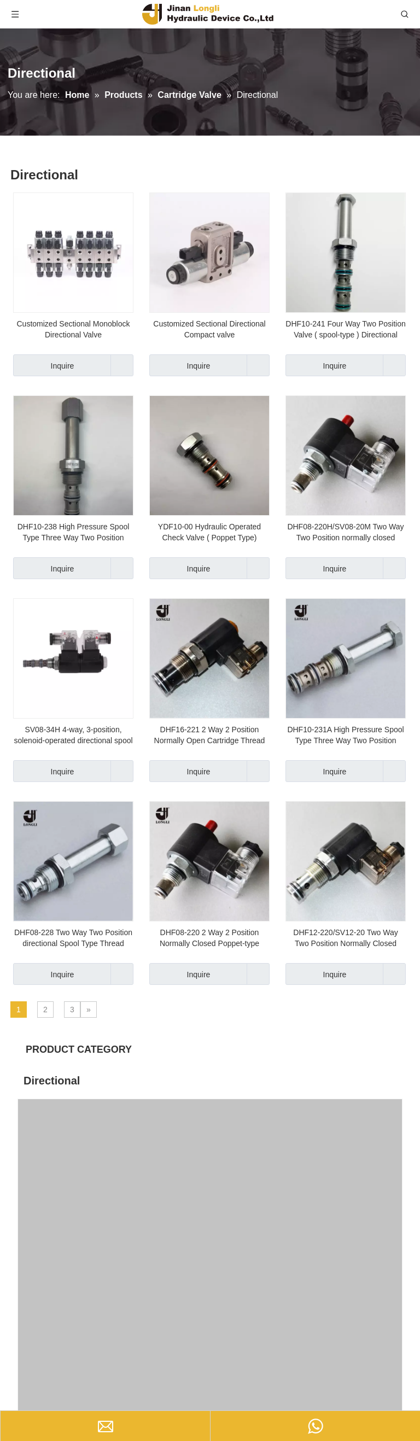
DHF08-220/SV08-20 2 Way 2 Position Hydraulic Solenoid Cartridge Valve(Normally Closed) (77, 1236)
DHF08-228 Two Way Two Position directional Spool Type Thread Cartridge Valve (73, 938)
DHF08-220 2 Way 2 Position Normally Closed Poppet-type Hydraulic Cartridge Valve (209, 938)
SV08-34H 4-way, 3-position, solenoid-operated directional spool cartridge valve (73, 735)
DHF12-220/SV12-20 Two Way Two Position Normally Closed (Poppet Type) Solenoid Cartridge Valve (345, 938)
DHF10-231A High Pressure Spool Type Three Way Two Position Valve (345, 735)
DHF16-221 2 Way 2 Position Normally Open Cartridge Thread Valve (209, 735)
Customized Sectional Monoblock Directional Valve (73, 329)
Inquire (43, 365)
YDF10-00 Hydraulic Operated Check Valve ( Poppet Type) (209, 532)
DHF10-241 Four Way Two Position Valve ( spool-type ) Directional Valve (345, 329)
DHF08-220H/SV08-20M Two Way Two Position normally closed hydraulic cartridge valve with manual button (345, 532)
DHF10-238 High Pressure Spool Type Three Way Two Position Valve (74, 532)
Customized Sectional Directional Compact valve (209, 329)
